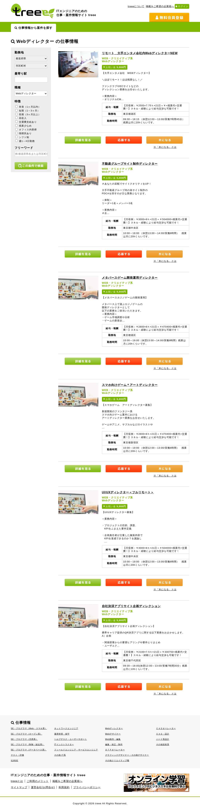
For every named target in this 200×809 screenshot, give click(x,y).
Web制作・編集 (113, 739)
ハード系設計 (162, 739)
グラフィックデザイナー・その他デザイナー (127, 755)
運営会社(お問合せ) (43, 787)
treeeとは (17, 781)
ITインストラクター (64, 744)
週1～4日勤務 (25, 141)
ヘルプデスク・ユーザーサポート (70, 739)
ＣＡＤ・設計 (162, 734)
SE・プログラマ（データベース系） (29, 750)
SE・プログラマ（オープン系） (26, 734)
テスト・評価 (17, 755)
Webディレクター (114, 728)
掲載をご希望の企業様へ (160, 6)
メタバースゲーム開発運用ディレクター (130, 277)
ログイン (182, 6)
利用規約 (64, 787)
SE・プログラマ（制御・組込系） (28, 744)
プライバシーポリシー (87, 787)
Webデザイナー (113, 734)
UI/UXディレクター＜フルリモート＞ (128, 492)
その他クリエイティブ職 (117, 760)
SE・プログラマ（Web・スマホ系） (29, 728)
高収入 (21, 118)
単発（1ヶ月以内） (28, 106)
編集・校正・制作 (114, 744)
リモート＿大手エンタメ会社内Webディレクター (140, 53)
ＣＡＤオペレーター (166, 728)
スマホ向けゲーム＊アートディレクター (130, 384)
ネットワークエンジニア (66, 728)
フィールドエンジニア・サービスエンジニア (76, 750)
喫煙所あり (23, 133)
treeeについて (136, 6)
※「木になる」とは (165, 147)
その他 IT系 (60, 755)
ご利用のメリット (38, 781)
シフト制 (22, 137)
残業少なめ (23, 125)
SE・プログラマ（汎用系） (24, 739)
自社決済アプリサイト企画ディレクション (131, 606)
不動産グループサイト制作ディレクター (130, 163)
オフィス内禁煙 (26, 129)
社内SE (14, 760)
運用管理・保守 (62, 734)
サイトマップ (19, 787)
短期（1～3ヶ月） (27, 110)
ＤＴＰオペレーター (115, 750)
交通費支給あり (26, 122)
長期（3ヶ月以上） (28, 114)
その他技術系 (162, 744)
